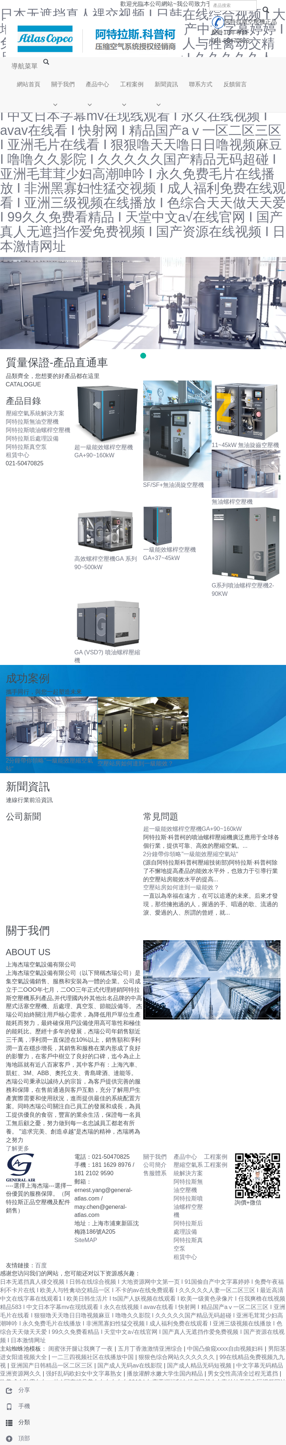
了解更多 (17, 1148)
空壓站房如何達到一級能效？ (181, 887)
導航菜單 (24, 66)
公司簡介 (155, 1165)
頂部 (15, 1438)
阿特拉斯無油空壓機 (32, 422)
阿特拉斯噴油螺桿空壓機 (38, 430)
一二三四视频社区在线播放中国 (93, 1357)
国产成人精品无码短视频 (200, 1365)
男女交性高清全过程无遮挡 (243, 1373)
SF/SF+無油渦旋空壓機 (173, 485)
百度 (41, 1265)
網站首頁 (28, 84)
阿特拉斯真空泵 (26, 447)
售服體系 (155, 1173)
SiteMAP (85, 1240)
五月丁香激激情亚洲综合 (151, 1349)
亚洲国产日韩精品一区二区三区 (52, 1365)
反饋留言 (235, 84)
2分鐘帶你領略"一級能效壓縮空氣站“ (190, 854)
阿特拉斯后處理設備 (32, 438)
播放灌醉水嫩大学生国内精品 (165, 1373)
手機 (15, 1406)
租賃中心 (17, 455)
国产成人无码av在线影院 (130, 1365)
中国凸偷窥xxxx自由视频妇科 (226, 1349)
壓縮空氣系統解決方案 (35, 413)
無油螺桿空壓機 (232, 502)
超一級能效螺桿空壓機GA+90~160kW (192, 829)
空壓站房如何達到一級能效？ (135, 763)
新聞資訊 (166, 84)
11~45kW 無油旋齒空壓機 (245, 445)
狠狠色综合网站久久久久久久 (177, 1357)
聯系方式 (200, 84)
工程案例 (132, 84)
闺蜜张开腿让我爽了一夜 (81, 1349)
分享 (15, 1390)
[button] (63, 103)
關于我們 (63, 84)
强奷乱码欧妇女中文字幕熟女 (84, 1373)
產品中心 (97, 84)
